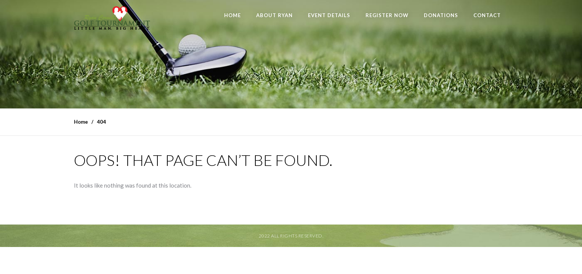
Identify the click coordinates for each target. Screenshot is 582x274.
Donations (441, 15)
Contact (487, 15)
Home (232, 15)
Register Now (387, 15)
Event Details (329, 15)
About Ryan (274, 15)
